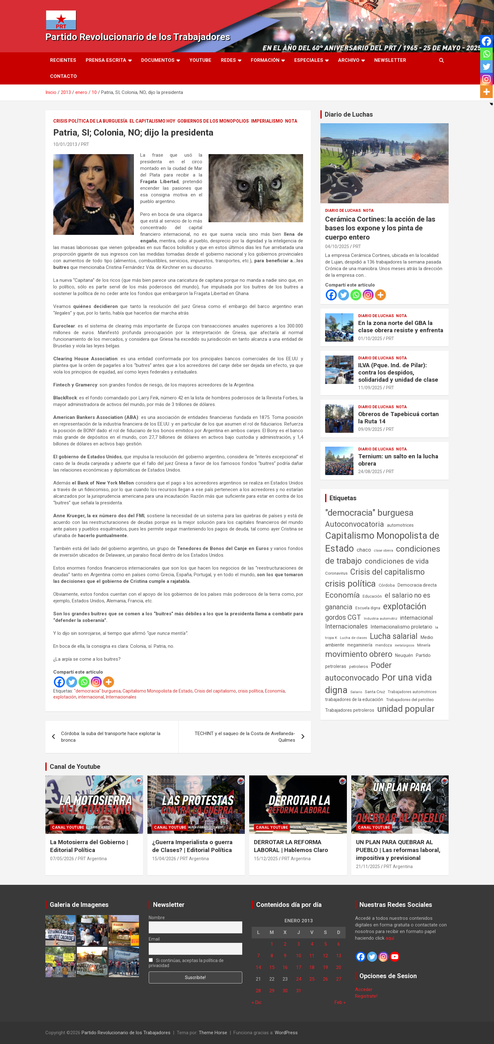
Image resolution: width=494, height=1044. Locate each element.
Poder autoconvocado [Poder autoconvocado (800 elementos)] (358, 671)
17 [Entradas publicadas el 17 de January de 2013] (298, 967)
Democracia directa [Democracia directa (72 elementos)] (417, 585)
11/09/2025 (370, 387)
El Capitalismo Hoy (152, 121)
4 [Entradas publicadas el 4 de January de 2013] (312, 944)
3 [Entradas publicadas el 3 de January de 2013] (298, 944)
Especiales (308, 60)
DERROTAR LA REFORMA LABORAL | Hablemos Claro (291, 846)
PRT (85, 144)
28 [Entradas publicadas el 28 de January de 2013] (258, 991)
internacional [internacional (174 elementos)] (416, 617)
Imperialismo (267, 121)
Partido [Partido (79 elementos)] (423, 655)
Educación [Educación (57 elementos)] (372, 596)
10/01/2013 (65, 144)
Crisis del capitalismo (215, 690)
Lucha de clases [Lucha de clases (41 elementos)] (353, 637)
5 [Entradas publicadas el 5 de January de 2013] (325, 944)
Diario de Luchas (349, 114)
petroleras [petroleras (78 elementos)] (335, 666)
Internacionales (121, 696)
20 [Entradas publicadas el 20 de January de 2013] (338, 967)
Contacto (63, 76)
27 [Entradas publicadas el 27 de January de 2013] (338, 979)
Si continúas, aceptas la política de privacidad (186, 963)
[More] (108, 681)
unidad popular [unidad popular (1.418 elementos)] (406, 709)
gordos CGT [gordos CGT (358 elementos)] (343, 617)
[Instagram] (96, 681)
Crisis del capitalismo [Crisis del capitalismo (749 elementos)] (387, 572)
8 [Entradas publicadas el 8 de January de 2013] (272, 956)
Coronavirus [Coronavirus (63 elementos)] (336, 573)
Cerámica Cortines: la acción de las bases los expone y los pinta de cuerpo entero (380, 228)
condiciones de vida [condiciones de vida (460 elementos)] (397, 561)
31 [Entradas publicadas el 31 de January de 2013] (298, 991)
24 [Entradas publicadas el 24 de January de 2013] (298, 979)
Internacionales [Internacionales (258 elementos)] (346, 626)
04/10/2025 (337, 246)
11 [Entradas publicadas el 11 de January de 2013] (311, 956)
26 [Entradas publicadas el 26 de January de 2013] (325, 979)
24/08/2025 (370, 471)
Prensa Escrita (106, 60)
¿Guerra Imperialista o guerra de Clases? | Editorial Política (192, 846)
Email (154, 939)
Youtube (200, 60)
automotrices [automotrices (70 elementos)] (400, 525)
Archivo (348, 60)
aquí (390, 938)
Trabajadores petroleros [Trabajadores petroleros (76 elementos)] (349, 710)
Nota (291, 121)
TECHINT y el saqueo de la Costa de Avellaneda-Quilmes (245, 737)
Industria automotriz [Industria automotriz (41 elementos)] (380, 618)
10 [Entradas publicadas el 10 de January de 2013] (298, 956)
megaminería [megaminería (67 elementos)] (359, 644)
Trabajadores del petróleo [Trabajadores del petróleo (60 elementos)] (410, 699)
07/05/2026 (62, 858)
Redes (228, 60)
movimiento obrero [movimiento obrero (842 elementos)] (358, 654)
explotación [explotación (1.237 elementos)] (404, 606)
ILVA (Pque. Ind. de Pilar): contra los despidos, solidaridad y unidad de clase (398, 372)
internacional (91, 696)
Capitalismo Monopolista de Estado (157, 690)
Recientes (63, 60)
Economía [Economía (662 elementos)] (342, 595)
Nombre (157, 917)
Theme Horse (213, 1032)
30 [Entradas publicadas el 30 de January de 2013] (285, 991)
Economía (275, 690)
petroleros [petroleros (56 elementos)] (358, 666)
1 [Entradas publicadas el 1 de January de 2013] (272, 944)
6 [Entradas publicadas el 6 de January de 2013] (338, 944)
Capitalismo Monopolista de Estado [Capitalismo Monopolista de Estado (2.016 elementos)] (382, 542)
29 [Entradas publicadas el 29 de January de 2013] (271, 991)
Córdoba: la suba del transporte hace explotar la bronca (110, 737)
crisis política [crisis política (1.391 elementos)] (350, 583)
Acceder (363, 989)
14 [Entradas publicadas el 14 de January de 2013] (258, 967)
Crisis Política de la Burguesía (90, 121)
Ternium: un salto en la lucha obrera (398, 460)
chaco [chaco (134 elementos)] (364, 550)
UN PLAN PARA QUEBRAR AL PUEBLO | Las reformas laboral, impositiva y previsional (398, 849)
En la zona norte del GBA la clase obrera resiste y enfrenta (400, 326)
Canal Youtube (68, 827)
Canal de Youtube (75, 766)
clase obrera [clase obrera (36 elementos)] (383, 550)
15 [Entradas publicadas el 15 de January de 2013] (271, 967)
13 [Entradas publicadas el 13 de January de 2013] (338, 956)
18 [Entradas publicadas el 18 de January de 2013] (311, 967)
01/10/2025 (370, 338)
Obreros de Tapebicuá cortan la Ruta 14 (398, 417)
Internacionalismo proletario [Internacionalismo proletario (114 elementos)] (401, 627)
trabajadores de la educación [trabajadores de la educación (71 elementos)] (354, 699)
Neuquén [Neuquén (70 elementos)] (404, 655)
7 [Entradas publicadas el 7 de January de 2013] (258, 956)
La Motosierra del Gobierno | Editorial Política (89, 846)
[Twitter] (71, 681)
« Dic (256, 1002)
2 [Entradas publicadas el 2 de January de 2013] (285, 944)
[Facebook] (59, 681)
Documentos (158, 60)
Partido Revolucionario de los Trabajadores (137, 36)
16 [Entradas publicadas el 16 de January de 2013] (285, 967)
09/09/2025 (370, 429)
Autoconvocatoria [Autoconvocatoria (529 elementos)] (354, 524)
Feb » (340, 1002)
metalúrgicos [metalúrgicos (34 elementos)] (404, 645)
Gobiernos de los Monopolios (213, 121)
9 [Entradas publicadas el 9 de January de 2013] (285, 956)
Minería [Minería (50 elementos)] (423, 645)
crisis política (250, 690)
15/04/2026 (164, 858)
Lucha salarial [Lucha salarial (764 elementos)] (393, 636)
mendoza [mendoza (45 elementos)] (383, 645)
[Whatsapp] (83, 681)
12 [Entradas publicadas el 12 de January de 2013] (325, 956)
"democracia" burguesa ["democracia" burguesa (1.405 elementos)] (369, 513)
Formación (265, 60)
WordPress (286, 1032)
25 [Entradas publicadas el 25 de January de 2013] (311, 979)
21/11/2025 (368, 866)
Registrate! (366, 996)
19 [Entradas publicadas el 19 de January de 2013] (325, 967)
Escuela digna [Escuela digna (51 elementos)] (367, 608)
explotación (64, 696)
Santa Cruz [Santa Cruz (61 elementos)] (375, 691)
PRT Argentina (92, 858)
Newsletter (390, 60)
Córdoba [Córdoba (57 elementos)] (387, 585)
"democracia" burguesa (97, 690)
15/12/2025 (266, 858)
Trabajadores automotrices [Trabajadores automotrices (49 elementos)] (412, 692)
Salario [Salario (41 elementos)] (356, 692)
